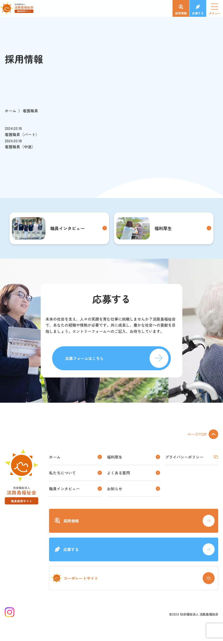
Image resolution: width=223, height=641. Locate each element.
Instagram (9, 612)
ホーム (10, 111)
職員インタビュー (48, 228)
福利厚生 (144, 228)
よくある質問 (118, 473)
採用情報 (181, 13)
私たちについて (62, 473)
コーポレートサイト (74, 578)
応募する (198, 13)
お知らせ (114, 488)
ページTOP (197, 434)
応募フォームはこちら (84, 358)
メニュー (216, 10)
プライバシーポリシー (184, 457)
